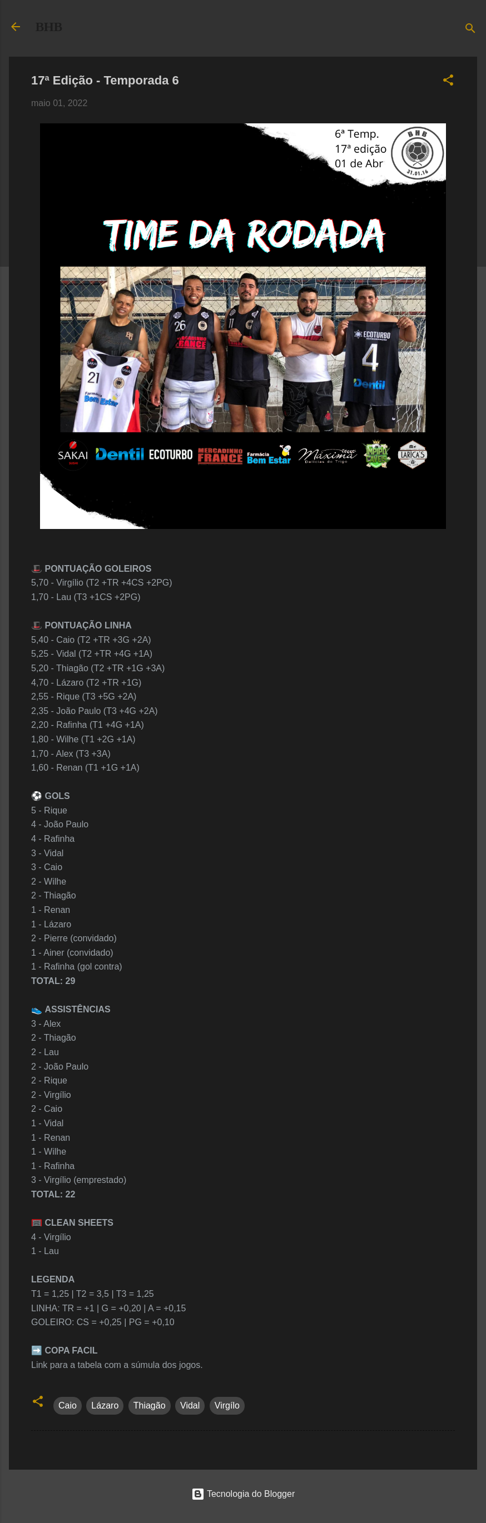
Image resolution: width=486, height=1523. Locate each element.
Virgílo (227, 1405)
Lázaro (104, 1405)
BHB (49, 26)
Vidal (190, 1405)
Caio (67, 1405)
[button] (448, 82)
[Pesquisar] (470, 30)
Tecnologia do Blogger (243, 1494)
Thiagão (149, 1405)
